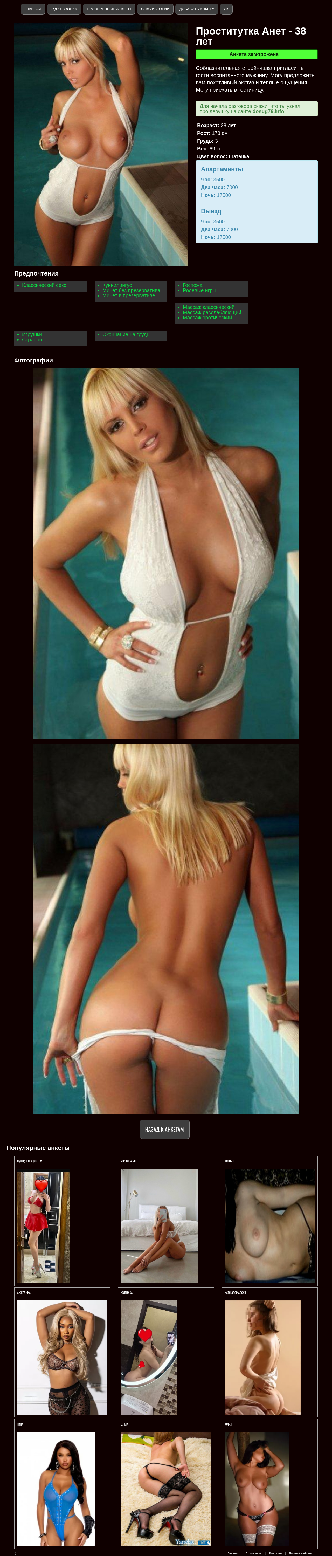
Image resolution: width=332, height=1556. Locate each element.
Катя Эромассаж (235, 1292)
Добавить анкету (196, 9)
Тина (20, 1424)
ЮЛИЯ (229, 1424)
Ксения (230, 1161)
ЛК (226, 9)
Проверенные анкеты (109, 9)
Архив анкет (254, 1553)
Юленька (127, 1292)
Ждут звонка (64, 9)
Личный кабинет (300, 1553)
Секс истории (155, 9)
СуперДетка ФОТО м (29, 1161)
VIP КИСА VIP (128, 1161)
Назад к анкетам (164, 1129)
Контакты (276, 1553)
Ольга (125, 1424)
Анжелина (24, 1292)
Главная (33, 9)
